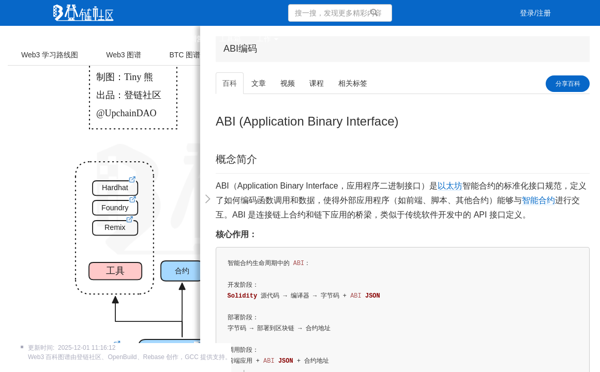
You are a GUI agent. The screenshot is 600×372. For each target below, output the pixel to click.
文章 (99, 39)
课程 (159, 39)
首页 (69, 39)
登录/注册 (535, 13)
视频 (129, 39)
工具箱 (230, 39)
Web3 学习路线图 (49, 55)
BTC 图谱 (184, 55)
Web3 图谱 (123, 55)
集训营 (193, 39)
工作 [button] (267, 39)
